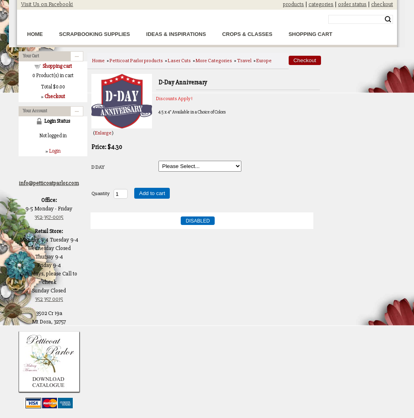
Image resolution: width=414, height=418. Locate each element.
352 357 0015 (49, 299)
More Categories (214, 60)
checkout (382, 4)
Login (55, 151)
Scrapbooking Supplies (94, 34)
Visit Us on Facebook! (47, 4)
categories (321, 4)
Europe (264, 60)
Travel (244, 60)
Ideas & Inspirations (176, 34)
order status (352, 4)
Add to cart (152, 193)
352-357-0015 (48, 217)
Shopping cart (57, 66)
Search (388, 19)
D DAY (97, 167)
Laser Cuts (179, 60)
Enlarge (103, 133)
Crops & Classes (247, 34)
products (293, 4)
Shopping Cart (310, 34)
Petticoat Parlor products (136, 60)
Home (35, 34)
